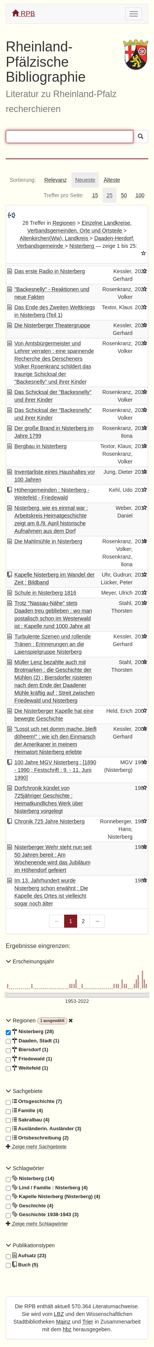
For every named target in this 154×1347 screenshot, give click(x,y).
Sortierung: (23, 180)
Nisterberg (82, 246)
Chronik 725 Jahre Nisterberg (49, 821)
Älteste (112, 180)
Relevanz (55, 180)
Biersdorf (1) (27, 1049)
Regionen (64, 223)
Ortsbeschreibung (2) (37, 1137)
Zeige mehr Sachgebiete (36, 1146)
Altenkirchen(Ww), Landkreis (54, 238)
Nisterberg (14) (30, 1178)
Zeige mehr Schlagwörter (37, 1224)
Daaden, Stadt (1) (32, 1040)
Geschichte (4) (29, 1205)
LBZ (59, 1314)
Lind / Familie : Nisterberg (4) (47, 1187)
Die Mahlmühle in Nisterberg (48, 541)
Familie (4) (24, 1110)
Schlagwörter (25, 1168)
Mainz (63, 1322)
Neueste (85, 180)
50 (124, 195)
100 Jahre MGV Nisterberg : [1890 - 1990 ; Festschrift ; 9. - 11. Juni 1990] (55, 770)
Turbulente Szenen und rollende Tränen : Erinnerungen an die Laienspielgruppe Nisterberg (52, 644)
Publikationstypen (30, 1245)
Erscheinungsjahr (30, 961)
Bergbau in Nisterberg (40, 446)
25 (109, 195)
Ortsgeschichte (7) (34, 1101)
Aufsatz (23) (26, 1255)
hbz (67, 1329)
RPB (23, 14)
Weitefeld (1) (27, 1068)
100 (140, 195)
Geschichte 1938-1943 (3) (42, 1214)
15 (95, 195)
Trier (87, 1322)
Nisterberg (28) (30, 1031)
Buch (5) (22, 1264)
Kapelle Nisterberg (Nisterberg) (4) (53, 1196)
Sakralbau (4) (28, 1119)
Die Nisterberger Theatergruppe (52, 325)
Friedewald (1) (29, 1058)
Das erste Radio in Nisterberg (49, 271)
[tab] (23, 180)
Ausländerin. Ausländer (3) (43, 1128)
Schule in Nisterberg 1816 (45, 593)
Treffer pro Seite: (64, 195)
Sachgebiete (24, 1091)
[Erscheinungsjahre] (77, 1001)
